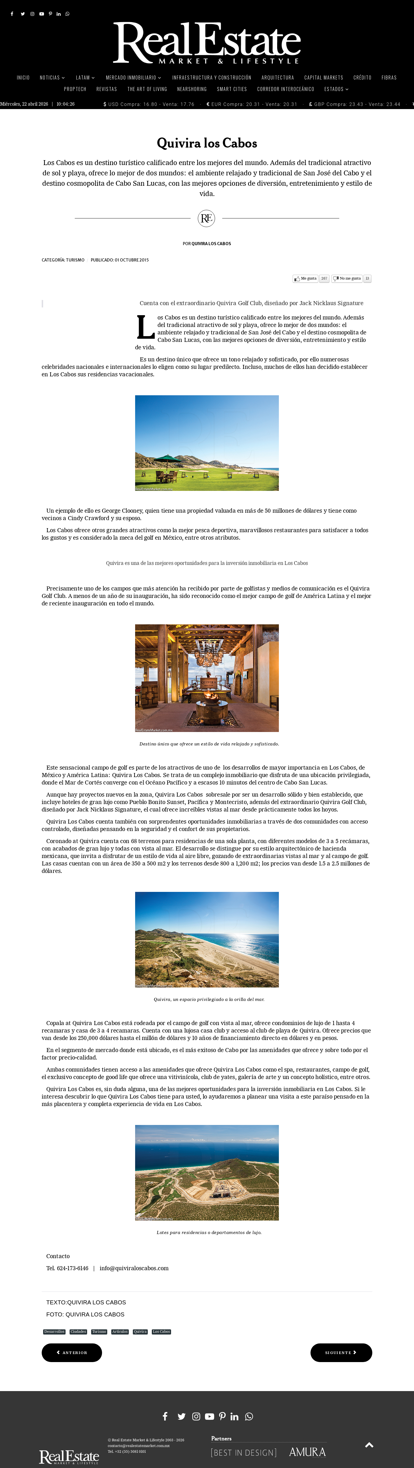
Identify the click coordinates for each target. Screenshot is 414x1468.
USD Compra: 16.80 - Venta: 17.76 (149, 91)
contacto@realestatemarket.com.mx (139, 1433)
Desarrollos (54, 1319)
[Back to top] (369, 1433)
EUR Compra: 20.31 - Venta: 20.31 (252, 91)
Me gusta (309, 266)
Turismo (75, 247)
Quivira (140, 1319)
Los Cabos (161, 1319)
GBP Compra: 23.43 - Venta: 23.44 (354, 91)
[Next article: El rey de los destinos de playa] (341, 1340)
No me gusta (350, 266)
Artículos (120, 1319)
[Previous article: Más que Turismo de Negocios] (72, 1340)
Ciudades (78, 1319)
